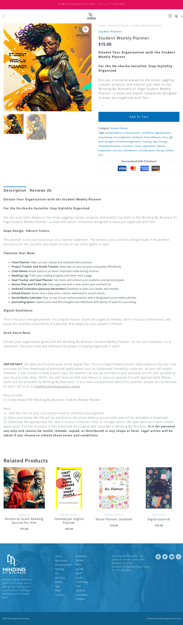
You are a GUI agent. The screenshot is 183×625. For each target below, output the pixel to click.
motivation (130, 150)
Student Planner (118, 25)
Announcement (47, 567)
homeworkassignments (112, 146)
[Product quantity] (103, 106)
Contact (43, 584)
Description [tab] (15, 194)
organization (153, 150)
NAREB (79, 562)
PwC (78, 584)
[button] (85, 29)
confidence (152, 132)
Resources (45, 562)
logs (142, 146)
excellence (161, 137)
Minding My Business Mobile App (55, 573)
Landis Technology (86, 579)
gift (129, 141)
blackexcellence (114, 132)
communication (135, 132)
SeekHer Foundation (87, 588)
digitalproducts (107, 137)
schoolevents (134, 154)
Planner (167, 150)
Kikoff (79, 575)
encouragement (144, 137)
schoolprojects (151, 154)
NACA (79, 567)
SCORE (79, 571)
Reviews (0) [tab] (40, 194)
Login (178, 16)
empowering (125, 137)
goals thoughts (141, 141)
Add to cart (139, 117)
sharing (166, 154)
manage (151, 146)
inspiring (133, 146)
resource (119, 154)
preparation (105, 154)
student (103, 159)
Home (102, 25)
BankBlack (81, 558)
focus (122, 141)
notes (141, 150)
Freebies (80, 592)
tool (111, 159)
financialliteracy (107, 141)
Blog (41, 579)
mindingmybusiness (110, 150)
